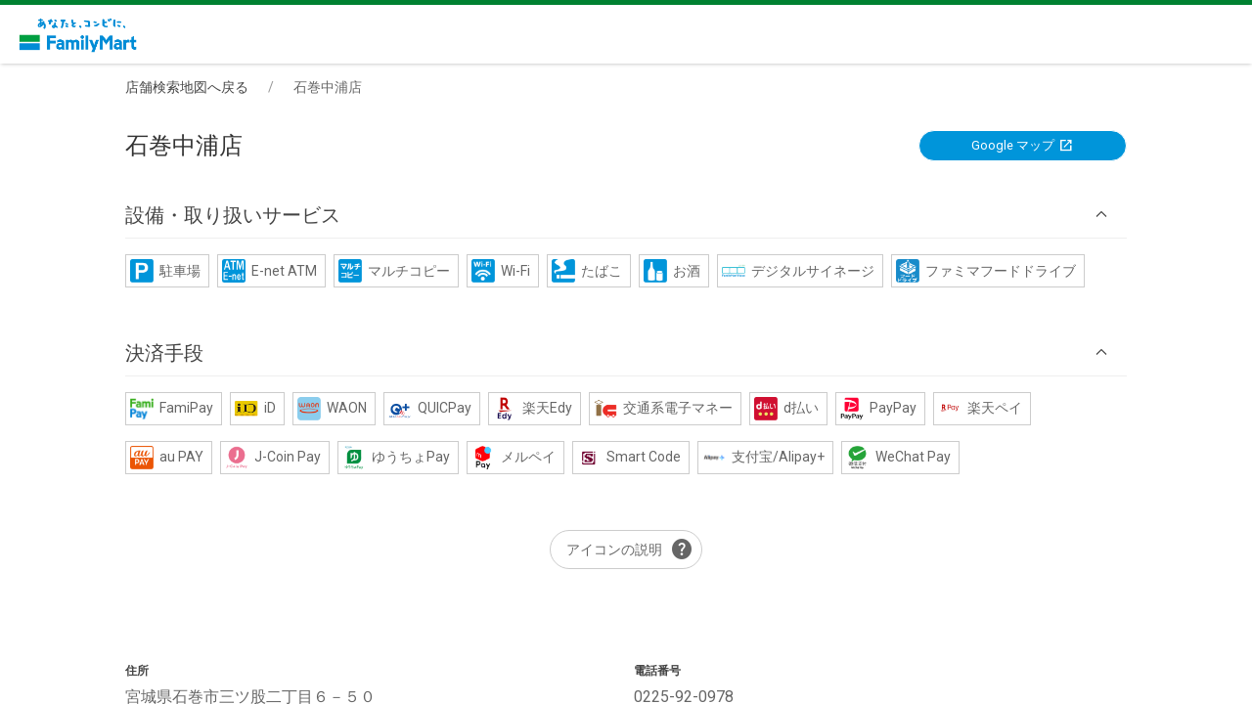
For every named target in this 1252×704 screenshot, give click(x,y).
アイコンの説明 (629, 549)
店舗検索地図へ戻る (186, 87)
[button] (626, 215)
